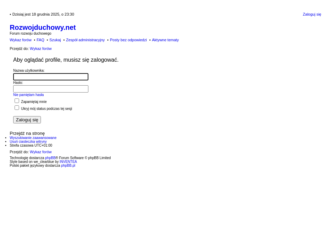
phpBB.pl (68, 165)
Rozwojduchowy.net (43, 27)
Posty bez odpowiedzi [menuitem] (128, 40)
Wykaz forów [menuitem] (21, 40)
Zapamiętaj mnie (31, 102)
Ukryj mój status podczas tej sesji (43, 109)
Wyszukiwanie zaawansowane (33, 138)
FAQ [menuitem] (40, 40)
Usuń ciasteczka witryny (28, 142)
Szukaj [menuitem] (55, 40)
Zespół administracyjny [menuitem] (85, 40)
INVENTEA (68, 162)
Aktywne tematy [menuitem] (165, 40)
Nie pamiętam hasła (28, 95)
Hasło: (18, 83)
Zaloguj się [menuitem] (312, 14)
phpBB (50, 158)
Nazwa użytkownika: (29, 70)
